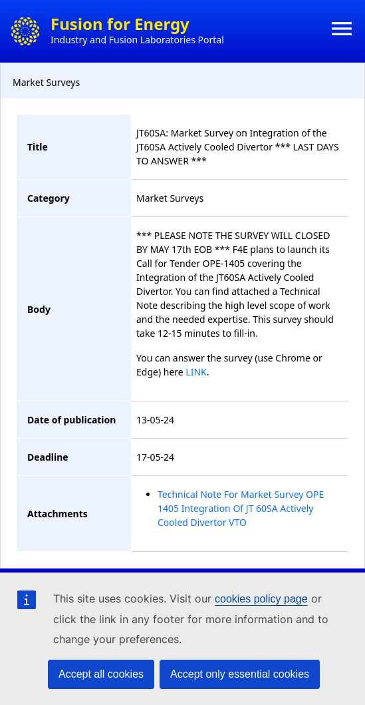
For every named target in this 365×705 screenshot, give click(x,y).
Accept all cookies (101, 674)
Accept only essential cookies (239, 674)
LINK (195, 371)
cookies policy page (261, 598)
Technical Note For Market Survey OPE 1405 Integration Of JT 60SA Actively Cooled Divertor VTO (241, 508)
